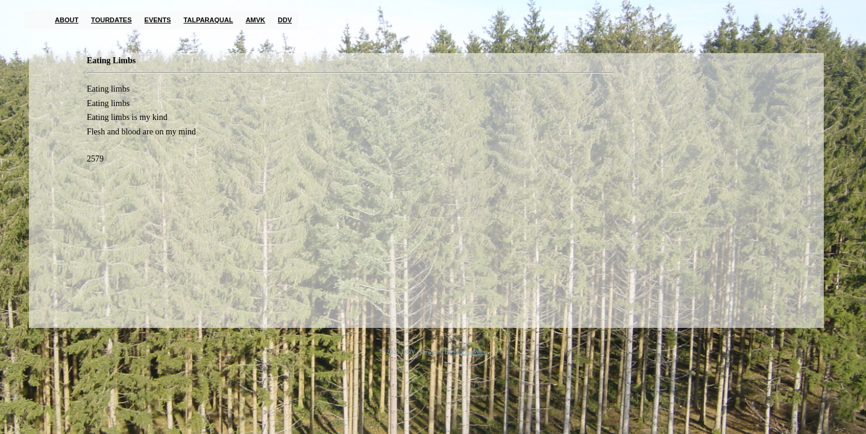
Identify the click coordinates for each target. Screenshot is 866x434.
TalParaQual (208, 20)
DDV (285, 20)
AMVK (255, 20)
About (66, 20)
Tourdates (111, 20)
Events (158, 20)
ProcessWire (469, 351)
